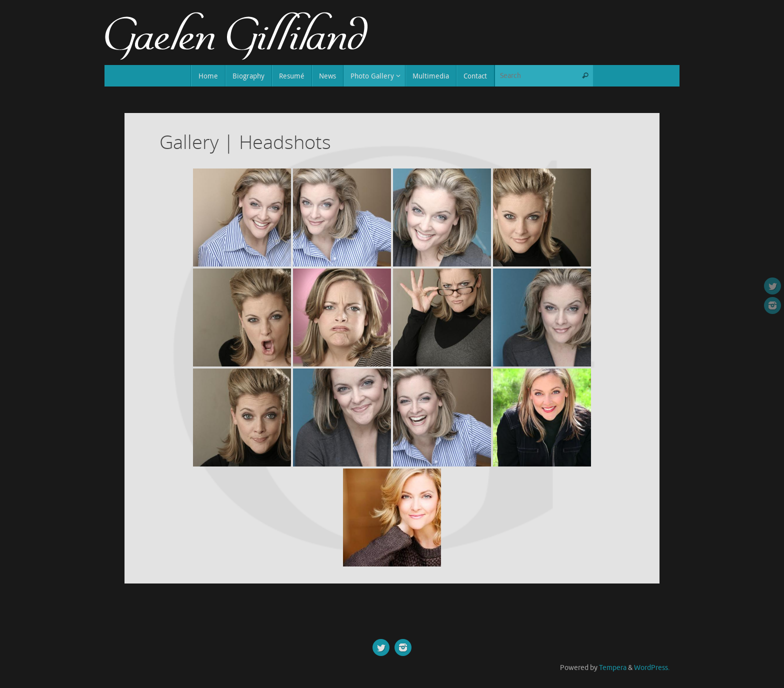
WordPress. (652, 668)
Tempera (612, 668)
